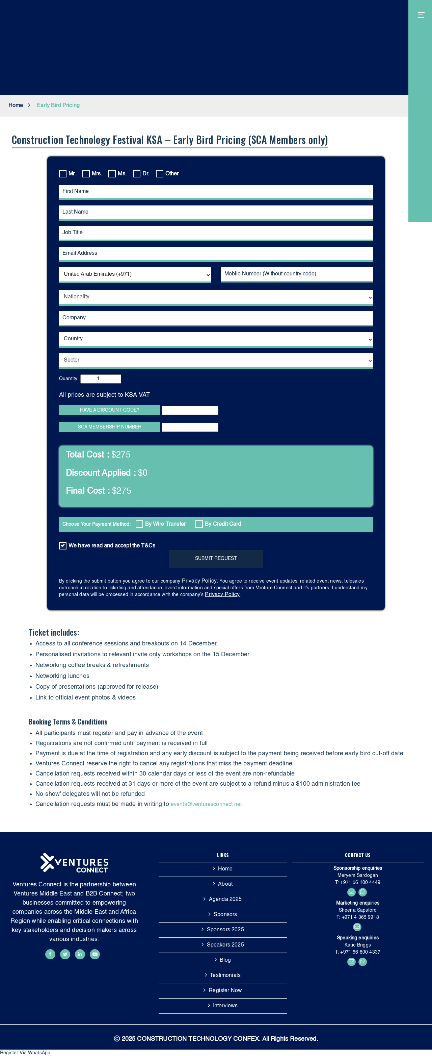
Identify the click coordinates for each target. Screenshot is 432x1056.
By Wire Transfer (161, 524)
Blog (225, 960)
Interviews (225, 1006)
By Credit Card (218, 524)
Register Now (225, 990)
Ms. (117, 173)
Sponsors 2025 (225, 930)
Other (167, 173)
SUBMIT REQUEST (216, 558)
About (225, 884)
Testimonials (225, 975)
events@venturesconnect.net (206, 804)
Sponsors (225, 914)
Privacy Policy (199, 581)
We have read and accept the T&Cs (107, 545)
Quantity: (69, 378)
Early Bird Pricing (58, 105)
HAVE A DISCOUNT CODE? (109, 410)
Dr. (141, 173)
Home (15, 105)
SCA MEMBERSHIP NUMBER (109, 427)
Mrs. (92, 173)
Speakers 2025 (225, 945)
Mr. (67, 173)
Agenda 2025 (225, 899)
